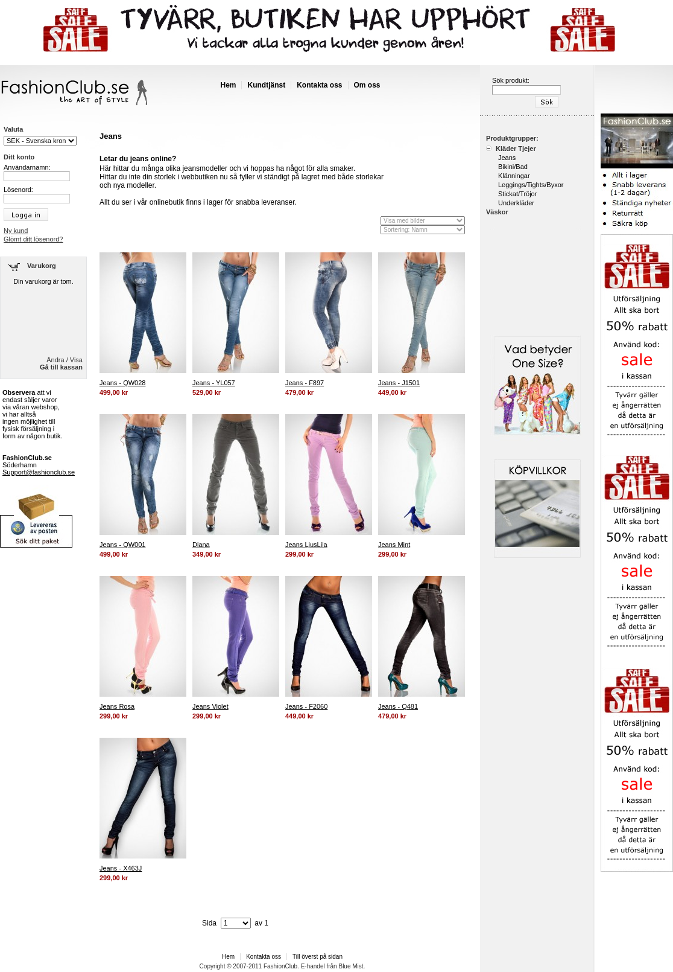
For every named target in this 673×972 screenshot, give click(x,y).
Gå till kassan (61, 367)
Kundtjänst (266, 85)
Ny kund (16, 230)
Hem (228, 85)
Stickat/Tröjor (517, 193)
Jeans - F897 (304, 382)
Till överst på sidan (317, 956)
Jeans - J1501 (399, 382)
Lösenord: (18, 189)
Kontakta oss (319, 85)
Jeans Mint (394, 544)
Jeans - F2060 (306, 706)
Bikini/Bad (513, 166)
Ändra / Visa (64, 359)
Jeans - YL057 (213, 382)
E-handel (313, 966)
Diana (201, 544)
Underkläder (516, 202)
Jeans (507, 157)
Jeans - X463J (121, 868)
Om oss (367, 85)
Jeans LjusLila (306, 544)
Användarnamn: (27, 167)
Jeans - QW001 (122, 544)
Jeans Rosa (117, 706)
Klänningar (514, 175)
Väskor (497, 212)
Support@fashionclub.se (38, 472)
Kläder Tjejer (515, 148)
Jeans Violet (210, 706)
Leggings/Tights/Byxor (530, 184)
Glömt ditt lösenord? (33, 239)
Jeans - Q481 (398, 706)
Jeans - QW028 (122, 382)
